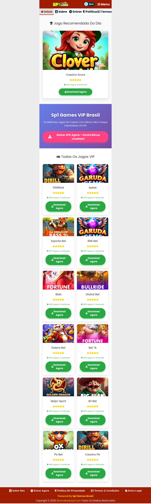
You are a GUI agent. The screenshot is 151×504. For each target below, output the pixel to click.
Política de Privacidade (70, 491)
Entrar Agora (40, 491)
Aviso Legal (133, 491)
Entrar (75, 11)
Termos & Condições (105, 491)
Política (90, 11)
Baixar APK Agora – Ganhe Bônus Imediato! (75, 137)
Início (46, 11)
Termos (104, 11)
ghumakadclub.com (69, 501)
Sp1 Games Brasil (83, 496)
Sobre (61, 11)
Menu (104, 4)
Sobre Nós (17, 491)
